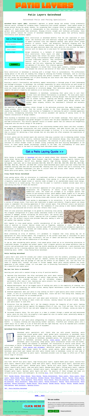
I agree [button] (50, 411)
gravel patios (54, 349)
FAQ (17, 401)
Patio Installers (21, 381)
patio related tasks (47, 351)
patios (14, 137)
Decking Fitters (33, 385)
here (46, 373)
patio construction (32, 54)
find (9, 362)
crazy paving (59, 206)
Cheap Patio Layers (36, 381)
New (9, 401)
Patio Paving (36, 376)
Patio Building (31, 378)
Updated (13, 401)
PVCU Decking (9, 385)
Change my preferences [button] (66, 411)
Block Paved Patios (17, 378)
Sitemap (5, 401)
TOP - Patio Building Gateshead (16, 388)
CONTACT (74, 10)
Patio (6, 157)
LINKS (64, 10)
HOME (60, 10)
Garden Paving (14, 376)
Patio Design (25, 376)
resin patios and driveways (33, 347)
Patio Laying (79, 378)
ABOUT (69, 10)
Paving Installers (51, 381)
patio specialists (32, 332)
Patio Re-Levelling (61, 380)
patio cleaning (28, 338)
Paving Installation (50, 376)
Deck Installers (20, 385)
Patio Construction (72, 381)
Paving (70, 378)
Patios (64, 378)
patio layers (24, 29)
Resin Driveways (41, 401)
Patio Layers (63, 376)
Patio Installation (31, 401)
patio (58, 84)
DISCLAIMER (81, 10)
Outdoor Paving (43, 378)
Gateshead (31, 157)
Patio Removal (56, 378)
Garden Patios (32, 383)
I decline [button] (56, 411)
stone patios (55, 340)
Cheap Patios (74, 380)
